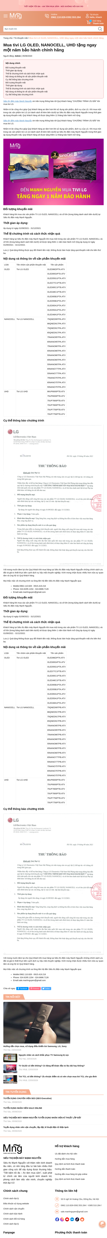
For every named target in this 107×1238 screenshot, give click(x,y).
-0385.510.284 (94, 1205)
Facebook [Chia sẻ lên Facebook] (22, 988)
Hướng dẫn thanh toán (65, 1169)
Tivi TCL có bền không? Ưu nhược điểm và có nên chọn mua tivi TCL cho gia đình (58, 1076)
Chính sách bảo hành (12, 1214)
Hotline (63, 16)
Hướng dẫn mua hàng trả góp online (71, 1174)
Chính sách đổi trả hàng (14, 1219)
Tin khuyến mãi (21, 38)
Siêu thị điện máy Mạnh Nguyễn (17, 101)
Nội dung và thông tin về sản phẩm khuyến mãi (27, 76)
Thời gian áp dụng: (14, 70)
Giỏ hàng (95, 22)
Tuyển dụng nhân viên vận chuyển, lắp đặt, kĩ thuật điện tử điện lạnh (36, 1127)
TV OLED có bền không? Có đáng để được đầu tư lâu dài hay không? (52, 1066)
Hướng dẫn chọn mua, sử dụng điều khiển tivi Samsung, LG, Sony (35, 1046)
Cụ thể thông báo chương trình (19, 79)
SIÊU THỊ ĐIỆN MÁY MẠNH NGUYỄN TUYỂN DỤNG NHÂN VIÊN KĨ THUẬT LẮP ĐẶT (42, 1118)
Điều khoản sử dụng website (16, 1203)
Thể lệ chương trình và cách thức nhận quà (25, 73)
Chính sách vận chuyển (13, 1209)
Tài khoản (93, 16)
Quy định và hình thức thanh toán (70, 1164)
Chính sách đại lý (11, 1198)
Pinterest (34, 988)
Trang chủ (7, 38)
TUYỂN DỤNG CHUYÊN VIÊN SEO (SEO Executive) (27, 1098)
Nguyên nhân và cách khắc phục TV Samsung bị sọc (44, 1055)
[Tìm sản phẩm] (53, 29)
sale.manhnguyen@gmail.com (74, 1212)
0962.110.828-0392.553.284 (74, 1205)
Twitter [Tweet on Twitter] (46, 988)
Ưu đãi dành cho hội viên (66, 1154)
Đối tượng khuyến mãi (15, 67)
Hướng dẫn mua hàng (65, 1159)
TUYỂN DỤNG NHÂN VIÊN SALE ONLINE (22, 1108)
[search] (100, 29)
